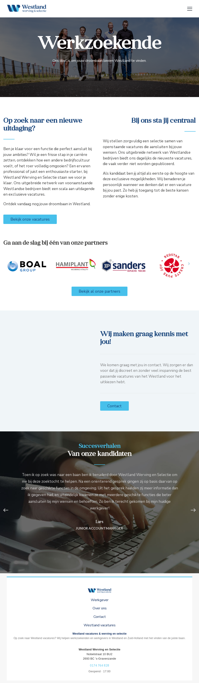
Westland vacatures (100, 625)
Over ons (100, 608)
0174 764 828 (99, 666)
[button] (7, 510)
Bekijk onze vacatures (30, 219)
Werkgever (99, 600)
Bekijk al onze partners (99, 291)
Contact (114, 406)
